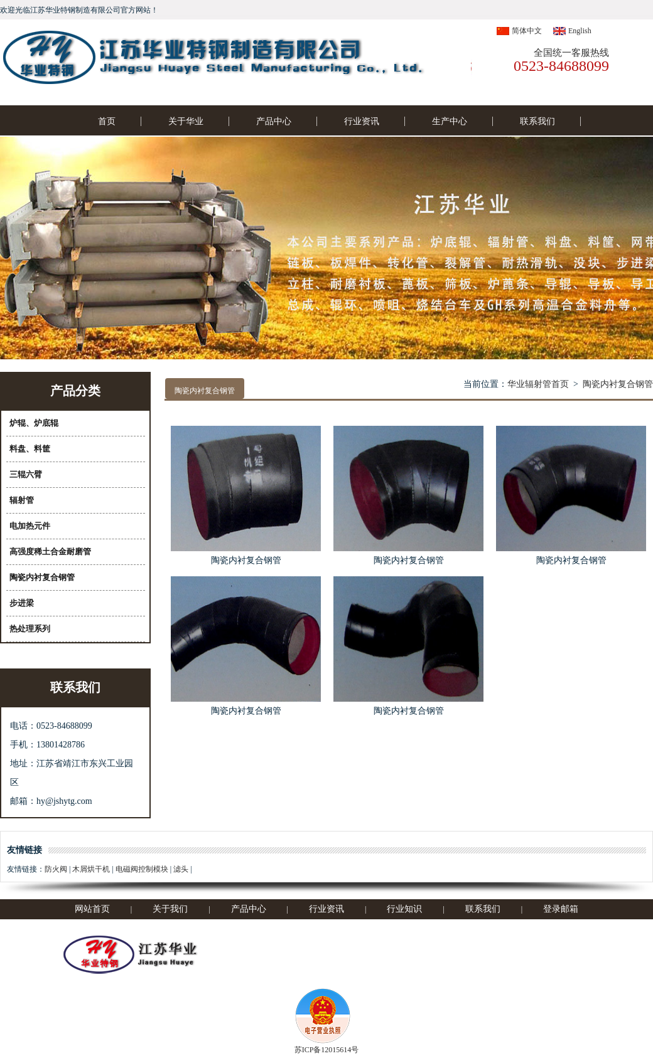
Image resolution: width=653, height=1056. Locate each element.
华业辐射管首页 (538, 384)
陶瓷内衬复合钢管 (618, 384)
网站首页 (92, 909)
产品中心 (273, 121)
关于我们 (170, 909)
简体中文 (527, 30)
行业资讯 (361, 121)
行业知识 (404, 909)
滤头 (180, 869)
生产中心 (449, 121)
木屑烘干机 (91, 869)
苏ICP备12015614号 (326, 1049)
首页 (107, 121)
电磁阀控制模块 (142, 869)
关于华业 (185, 121)
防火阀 (56, 869)
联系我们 (537, 121)
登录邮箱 (560, 909)
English (579, 30)
